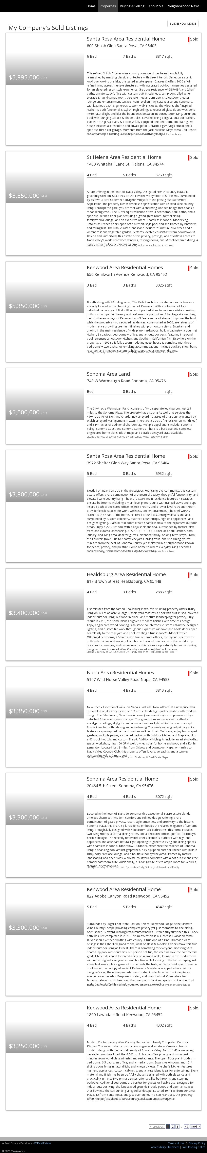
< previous (157, 1126)
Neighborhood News (184, 6)
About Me (156, 6)
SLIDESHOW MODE (183, 23)
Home (91, 6)
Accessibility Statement (165, 1147)
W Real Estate (42, 1143)
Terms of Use (176, 1143)
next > (195, 1126)
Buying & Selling (132, 6)
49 (186, 1126)
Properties (108, 6)
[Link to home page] (7, 6)
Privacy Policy (197, 1143)
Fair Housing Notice (193, 1147)
